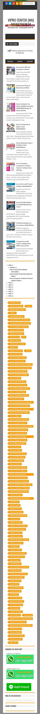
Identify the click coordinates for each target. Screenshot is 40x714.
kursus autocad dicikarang (18, 385)
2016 (9, 293)
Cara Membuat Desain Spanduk (19, 320)
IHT (24, 337)
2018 (9, 289)
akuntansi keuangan (16, 306)
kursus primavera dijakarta (18, 471)
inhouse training (15, 340)
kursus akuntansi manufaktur (19, 375)
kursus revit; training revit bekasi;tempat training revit (18, 475)
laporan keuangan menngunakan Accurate (20, 499)
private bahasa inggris (16, 577)
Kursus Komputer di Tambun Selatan (21, 426)
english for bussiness (16, 333)
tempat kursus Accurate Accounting (21, 618)
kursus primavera (15, 464)
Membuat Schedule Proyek (18, 515)
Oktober (12, 267)
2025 (9, 265)
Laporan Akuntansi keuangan (19, 491)
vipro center (13, 642)
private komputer (15, 581)
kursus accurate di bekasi (18, 357)
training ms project (15, 639)
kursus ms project (15, 450)
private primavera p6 (16, 587)
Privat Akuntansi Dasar (17, 557)
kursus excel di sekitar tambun (19, 412)
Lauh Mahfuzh (14, 502)
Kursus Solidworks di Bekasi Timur (20, 484)
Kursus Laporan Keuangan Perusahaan (18, 437)
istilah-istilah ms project (17, 344)
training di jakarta (15, 632)
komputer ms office (16, 351)
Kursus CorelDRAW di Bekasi (19, 395)
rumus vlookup (14, 608)
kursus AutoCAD (15, 378)
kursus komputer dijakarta (18, 433)
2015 (9, 296)
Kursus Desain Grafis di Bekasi (19, 405)
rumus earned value (16, 605)
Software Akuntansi (16, 611)
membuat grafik (14, 505)
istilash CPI (13, 347)
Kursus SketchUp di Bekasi (18, 478)
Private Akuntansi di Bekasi (18, 574)
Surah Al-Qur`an (15, 615)
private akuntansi (15, 570)
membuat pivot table (16, 512)
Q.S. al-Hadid (14, 594)
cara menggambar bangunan (18, 326)
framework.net (14, 337)
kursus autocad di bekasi (17, 381)
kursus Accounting (15, 354)
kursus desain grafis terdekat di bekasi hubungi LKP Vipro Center (20, 409)
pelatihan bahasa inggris (17, 529)
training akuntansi (15, 629)
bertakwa (12, 313)
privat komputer (15, 560)
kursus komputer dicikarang (18, 430)
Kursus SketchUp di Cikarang (19, 481)
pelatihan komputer (16, 536)
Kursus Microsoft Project (17, 443)
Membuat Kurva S (15, 508)
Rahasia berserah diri (16, 601)
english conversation (16, 330)
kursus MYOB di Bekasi (17, 457)
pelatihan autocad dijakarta (18, 526)
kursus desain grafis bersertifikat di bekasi (21, 403)
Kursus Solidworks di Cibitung (19, 488)
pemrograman (14, 546)
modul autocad (14, 519)
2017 (9, 291)
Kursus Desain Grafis (16, 399)
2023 (9, 282)
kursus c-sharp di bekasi (17, 392)
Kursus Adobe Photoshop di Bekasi (21, 364)
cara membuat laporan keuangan (20, 323)
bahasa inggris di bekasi (17, 309)
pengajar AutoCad (15, 550)
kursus (28, 351)
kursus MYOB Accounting (18, 454)
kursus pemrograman (16, 460)
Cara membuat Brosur (16, 316)
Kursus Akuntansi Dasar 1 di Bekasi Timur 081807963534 (24, 145)
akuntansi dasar (15, 302)
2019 (9, 287)
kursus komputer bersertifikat (19, 419)
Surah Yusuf (28, 615)
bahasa (29, 306)
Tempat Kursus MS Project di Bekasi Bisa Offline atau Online (23, 243)
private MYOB (14, 584)
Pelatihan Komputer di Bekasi (19, 539)
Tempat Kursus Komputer (17, 622)
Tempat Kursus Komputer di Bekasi (21, 625)
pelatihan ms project (16, 543)
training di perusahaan (17, 636)
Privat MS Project (15, 563)
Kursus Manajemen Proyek (18, 440)
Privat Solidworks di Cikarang (19, 567)
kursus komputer (15, 416)
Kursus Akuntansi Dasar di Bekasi (20, 368)
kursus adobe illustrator (17, 361)
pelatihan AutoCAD (16, 522)
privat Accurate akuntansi (17, 553)
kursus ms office (15, 447)
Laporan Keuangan (16, 495)
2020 (9, 285)
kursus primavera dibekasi (18, 467)
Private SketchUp (15, 591)
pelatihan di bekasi (15, 533)
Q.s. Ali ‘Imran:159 (15, 598)
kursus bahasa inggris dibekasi (19, 388)
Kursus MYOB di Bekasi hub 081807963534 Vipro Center (24, 204)
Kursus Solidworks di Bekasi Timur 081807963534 (23, 127)
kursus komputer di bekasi (18, 423)
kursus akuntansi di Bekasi (18, 371)
